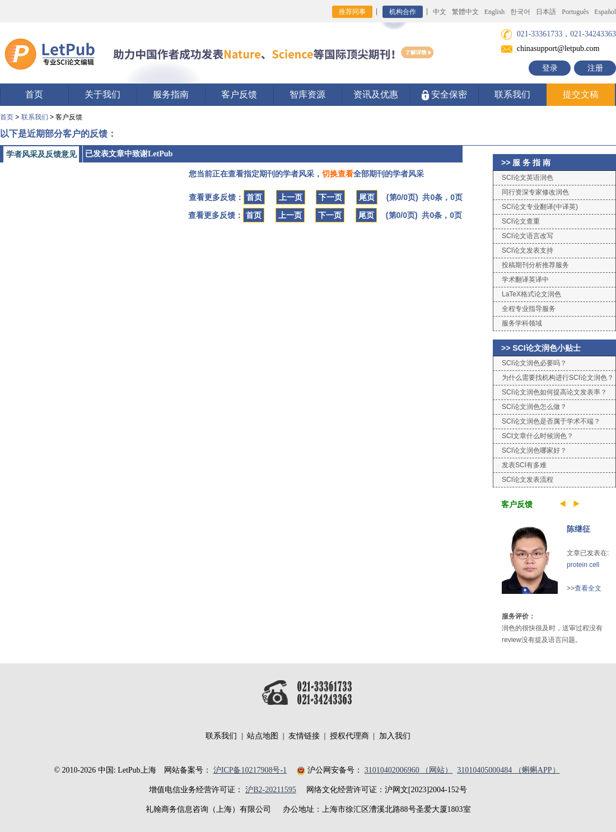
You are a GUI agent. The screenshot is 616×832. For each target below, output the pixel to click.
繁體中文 (465, 12)
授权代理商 (349, 736)
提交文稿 (581, 94)
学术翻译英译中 (525, 279)
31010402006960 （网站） (409, 770)
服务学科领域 (522, 323)
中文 (439, 12)
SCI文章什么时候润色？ (537, 436)
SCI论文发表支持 (527, 250)
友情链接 (304, 736)
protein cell (583, 565)
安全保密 (444, 95)
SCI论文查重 (521, 221)
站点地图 (262, 736)
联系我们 (512, 94)
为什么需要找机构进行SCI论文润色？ (558, 378)
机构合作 (402, 12)
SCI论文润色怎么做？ (534, 407)
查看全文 (588, 588)
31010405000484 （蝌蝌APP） (508, 770)
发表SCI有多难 (524, 465)
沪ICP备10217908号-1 (250, 770)
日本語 (546, 12)
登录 (550, 68)
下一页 (330, 197)
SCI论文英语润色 (527, 178)
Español (605, 12)
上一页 (290, 197)
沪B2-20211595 (270, 789)
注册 (595, 68)
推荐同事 (352, 12)
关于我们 (102, 94)
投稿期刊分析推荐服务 (535, 265)
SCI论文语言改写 (527, 236)
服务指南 (171, 94)
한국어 (520, 12)
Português (575, 12)
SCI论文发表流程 (527, 480)
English (494, 12)
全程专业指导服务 (529, 309)
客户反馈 (239, 94)
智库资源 (307, 94)
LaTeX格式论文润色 (531, 294)
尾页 (367, 197)
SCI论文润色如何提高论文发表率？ (554, 392)
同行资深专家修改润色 (535, 192)
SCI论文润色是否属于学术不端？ (551, 421)
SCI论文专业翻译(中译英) (540, 207)
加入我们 (394, 736)
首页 (34, 94)
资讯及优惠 (375, 94)
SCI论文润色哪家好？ (534, 450)
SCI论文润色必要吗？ (534, 363)
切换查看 (337, 173)
